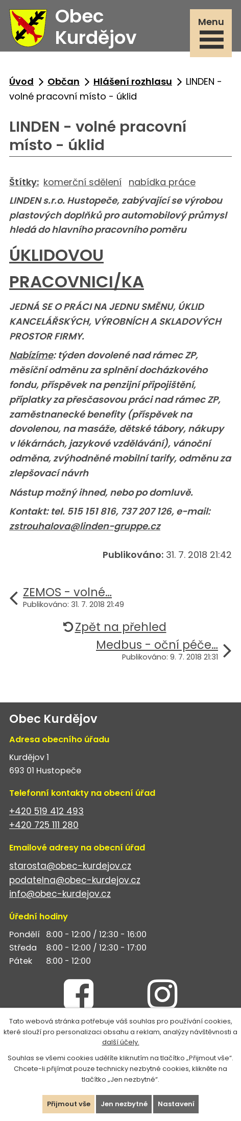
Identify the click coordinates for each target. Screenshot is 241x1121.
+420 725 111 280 (44, 825)
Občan (63, 81)
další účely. (120, 1042)
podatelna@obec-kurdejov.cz (74, 880)
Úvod (21, 81)
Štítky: (24, 182)
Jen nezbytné (124, 1104)
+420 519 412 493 (46, 811)
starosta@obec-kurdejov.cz (70, 866)
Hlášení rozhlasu (132, 81)
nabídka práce (162, 182)
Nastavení (176, 1104)
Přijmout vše (68, 1104)
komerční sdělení (82, 182)
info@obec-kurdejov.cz (60, 894)
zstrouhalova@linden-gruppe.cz (84, 526)
